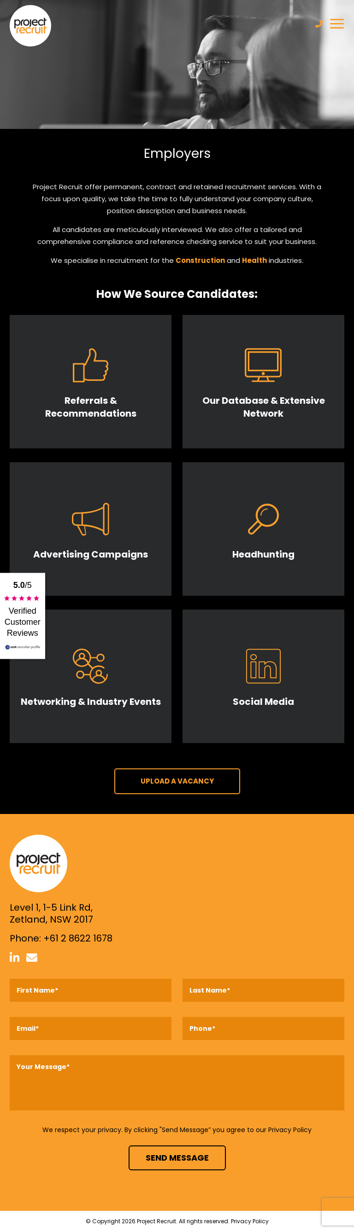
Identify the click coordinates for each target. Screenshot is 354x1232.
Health (254, 260)
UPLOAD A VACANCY (177, 781)
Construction (200, 260)
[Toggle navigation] (337, 23)
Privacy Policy (290, 1129)
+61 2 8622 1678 (77, 938)
